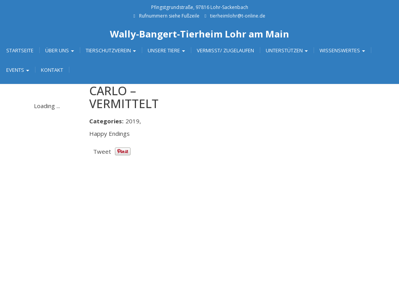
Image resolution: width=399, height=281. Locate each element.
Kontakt (52, 69)
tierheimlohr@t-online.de (237, 15)
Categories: (106, 121)
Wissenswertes (342, 50)
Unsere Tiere (166, 50)
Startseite (20, 50)
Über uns (59, 50)
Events (17, 69)
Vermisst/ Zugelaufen (225, 50)
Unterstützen (287, 50)
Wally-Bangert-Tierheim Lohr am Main (199, 33)
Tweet (102, 151)
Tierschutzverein (111, 50)
